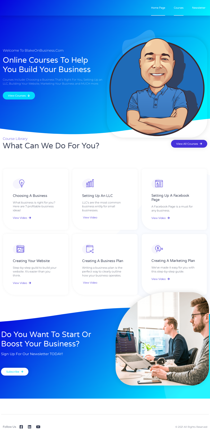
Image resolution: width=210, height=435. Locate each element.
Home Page (158, 7)
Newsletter (198, 7)
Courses (178, 7)
